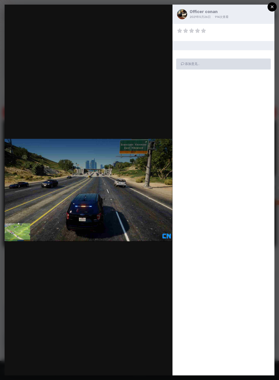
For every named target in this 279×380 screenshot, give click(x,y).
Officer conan (204, 11)
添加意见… (190, 64)
